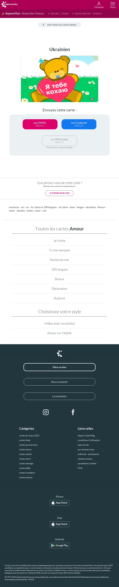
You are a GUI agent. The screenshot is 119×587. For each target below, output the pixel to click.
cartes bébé (24, 468)
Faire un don (59, 367)
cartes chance (25, 477)
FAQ (80, 468)
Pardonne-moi (59, 260)
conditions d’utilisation (89, 440)
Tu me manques (59, 250)
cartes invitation (27, 472)
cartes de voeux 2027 (29, 435)
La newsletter (59, 396)
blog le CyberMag (86, 435)
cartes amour (25, 449)
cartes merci (25, 459)
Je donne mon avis (59, 193)
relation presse (85, 459)
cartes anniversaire (28, 445)
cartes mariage (26, 463)
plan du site (83, 445)
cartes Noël (24, 440)
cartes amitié (25, 454)
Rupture (59, 298)
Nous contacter (59, 381)
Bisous (59, 279)
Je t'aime (59, 240)
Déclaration (59, 288)
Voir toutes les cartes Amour (59, 24)
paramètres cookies (87, 463)
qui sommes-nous (86, 449)
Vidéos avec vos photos (59, 323)
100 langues (59, 269)
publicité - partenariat (88, 454)
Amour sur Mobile (59, 333)
